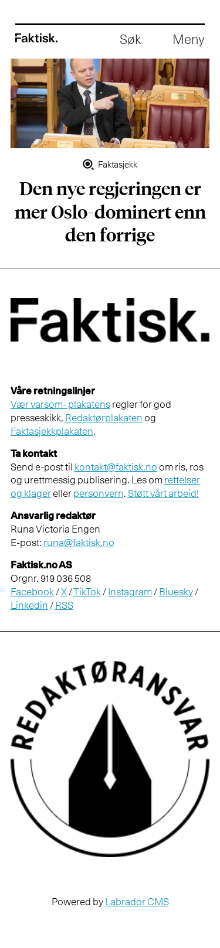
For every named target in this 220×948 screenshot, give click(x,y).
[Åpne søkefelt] (130, 39)
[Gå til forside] (36, 38)
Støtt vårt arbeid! (163, 493)
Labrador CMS (137, 902)
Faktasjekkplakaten (52, 431)
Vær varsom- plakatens (60, 404)
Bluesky (176, 592)
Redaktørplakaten (104, 418)
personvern (98, 493)
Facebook (32, 592)
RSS (64, 605)
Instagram (130, 592)
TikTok (87, 592)
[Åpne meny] (188, 39)
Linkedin (29, 605)
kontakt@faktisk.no (116, 467)
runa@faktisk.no (78, 543)
